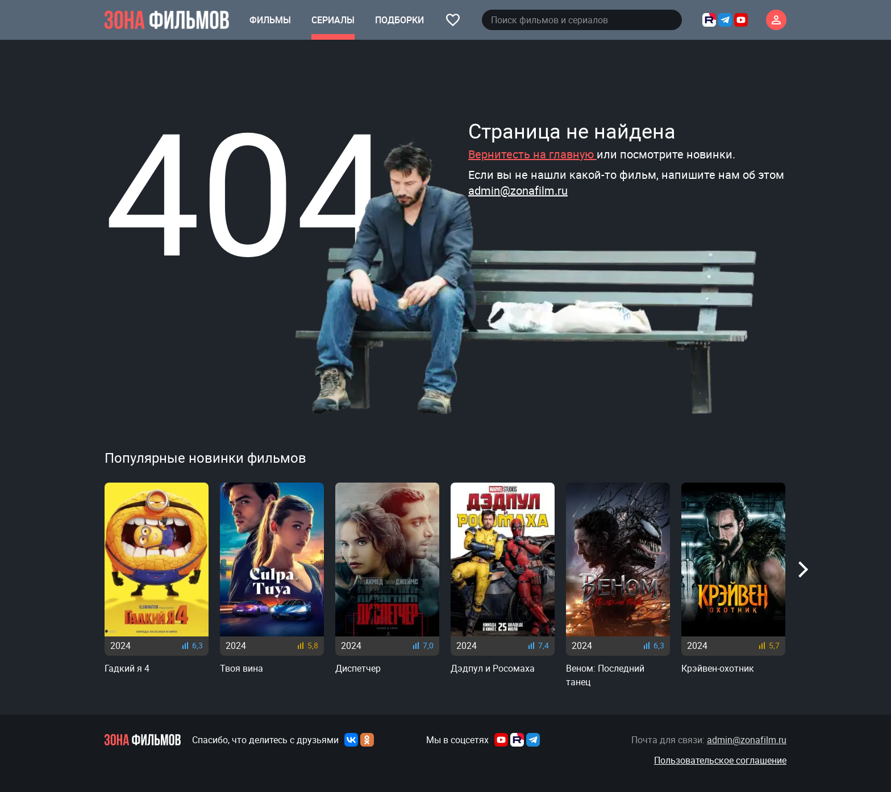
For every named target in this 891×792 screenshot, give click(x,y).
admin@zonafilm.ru (518, 190)
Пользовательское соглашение (720, 760)
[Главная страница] (167, 20)
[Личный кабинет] (776, 20)
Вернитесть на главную (532, 154)
